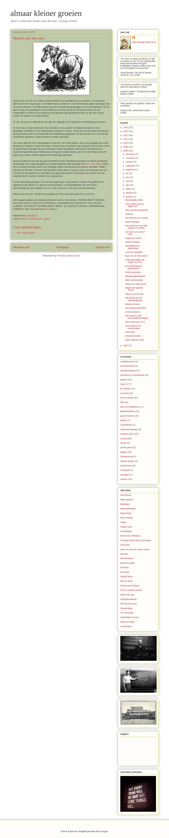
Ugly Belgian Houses (129, 617)
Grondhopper (126, 531)
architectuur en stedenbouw (132, 375)
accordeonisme (127, 366)
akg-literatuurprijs (127, 370)
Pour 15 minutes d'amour (131, 590)
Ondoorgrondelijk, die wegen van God (134, 261)
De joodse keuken (133, 336)
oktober (129, 162)
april (128, 185)
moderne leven (35, 219)
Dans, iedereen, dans (134, 340)
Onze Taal (124, 572)
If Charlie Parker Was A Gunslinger (135, 540)
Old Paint (124, 567)
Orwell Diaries (126, 576)
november (130, 158)
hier (48, 209)
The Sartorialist (127, 613)
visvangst (124, 475)
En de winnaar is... (133, 312)
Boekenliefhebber (128, 509)
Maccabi (124, 554)
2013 (125, 131)
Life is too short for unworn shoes (135, 549)
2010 (125, 143)
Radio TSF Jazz (127, 595)
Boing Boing (125, 513)
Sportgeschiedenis (128, 599)
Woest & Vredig (127, 622)
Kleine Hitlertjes (132, 222)
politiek (46, 219)
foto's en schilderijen (129, 407)
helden (123, 420)
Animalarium (125, 495)
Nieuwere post (21, 247)
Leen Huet (124, 545)
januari (129, 197)
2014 (125, 127)
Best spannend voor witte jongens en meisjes (136, 227)
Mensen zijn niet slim (134, 294)
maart (128, 189)
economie (124, 393)
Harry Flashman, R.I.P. (135, 322)
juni (127, 177)
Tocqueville (125, 470)
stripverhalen (126, 466)
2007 (125, 346)
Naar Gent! (130, 332)
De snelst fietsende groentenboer (133, 267)
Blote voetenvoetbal (134, 280)
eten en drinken (127, 398)
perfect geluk (126, 447)
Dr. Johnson (125, 389)
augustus (130, 169)
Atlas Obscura (126, 499)
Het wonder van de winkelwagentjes (133, 299)
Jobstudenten (126, 425)
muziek (123, 438)
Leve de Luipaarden (134, 252)
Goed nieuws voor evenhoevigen (133, 327)
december (130, 154)
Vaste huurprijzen (133, 272)
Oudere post (103, 247)
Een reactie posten (26, 233)
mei (128, 181)
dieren (24, 219)
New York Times (93, 164)
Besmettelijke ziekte (134, 200)
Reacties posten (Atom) (69, 255)
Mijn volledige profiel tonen (144, 42)
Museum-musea (132, 304)
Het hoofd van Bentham (135, 308)
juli (127, 173)
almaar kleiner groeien (46, 13)
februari (129, 193)
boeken (123, 380)
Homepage (62, 247)
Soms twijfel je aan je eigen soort (134, 205)
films (122, 402)
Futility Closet (126, 527)
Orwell (123, 443)
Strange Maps (126, 608)
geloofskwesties (127, 411)
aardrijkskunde (126, 361)
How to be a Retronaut (130, 536)
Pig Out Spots (126, 581)
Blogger (104, 831)
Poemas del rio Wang (129, 586)
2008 (125, 151)
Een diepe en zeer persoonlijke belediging (136, 317)
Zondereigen (125, 626)
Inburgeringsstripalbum (135, 276)
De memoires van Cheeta (136, 218)
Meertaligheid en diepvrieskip (132, 247)
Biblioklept (124, 504)
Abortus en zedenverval (135, 284)
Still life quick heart (128, 604)
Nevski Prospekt (127, 563)
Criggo (123, 522)
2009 (125, 147)
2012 (125, 135)
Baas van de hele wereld (136, 256)
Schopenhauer (126, 456)
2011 (125, 139)
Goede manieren (132, 242)
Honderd (129, 214)
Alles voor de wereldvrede (136, 210)
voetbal (123, 479)
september (131, 166)
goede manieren (127, 416)
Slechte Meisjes (127, 461)
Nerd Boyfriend (127, 558)
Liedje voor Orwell (133, 238)
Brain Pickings (126, 518)
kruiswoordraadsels (128, 429)
